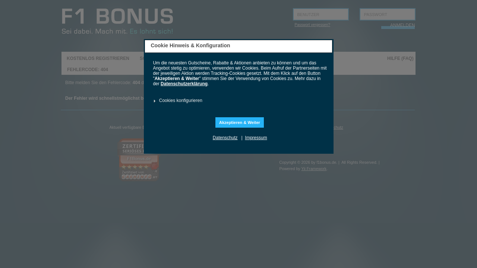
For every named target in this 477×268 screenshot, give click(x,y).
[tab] (237, 101)
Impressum (256, 137)
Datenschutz (225, 137)
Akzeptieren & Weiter (239, 122)
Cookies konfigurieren (180, 100)
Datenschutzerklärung (184, 83)
